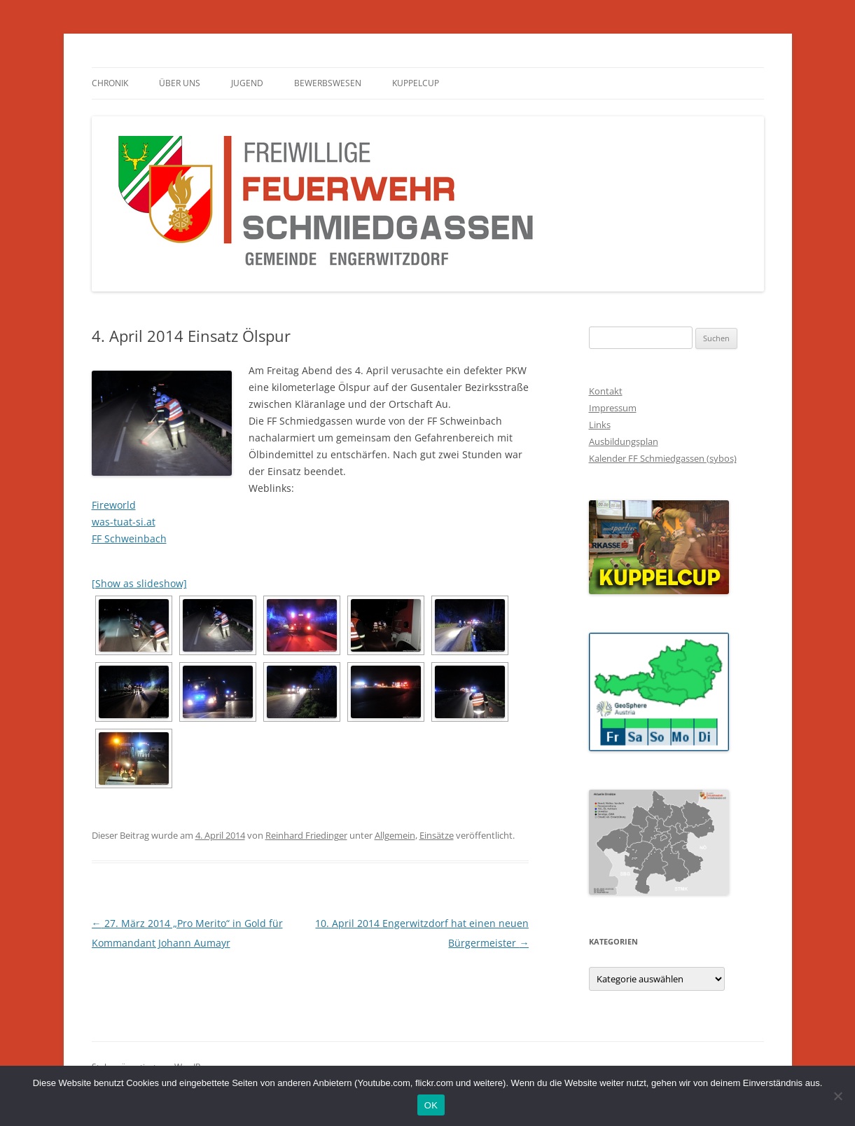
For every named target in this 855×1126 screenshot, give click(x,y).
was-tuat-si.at (123, 521)
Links (600, 424)
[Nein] (837, 1096)
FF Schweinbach (129, 538)
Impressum (613, 407)
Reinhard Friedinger (306, 835)
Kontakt (606, 391)
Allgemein (395, 835)
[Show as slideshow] (139, 583)
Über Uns (179, 83)
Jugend (247, 83)
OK (431, 1105)
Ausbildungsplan (623, 441)
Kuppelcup (415, 83)
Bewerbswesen (327, 83)
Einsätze (436, 835)
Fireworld (114, 504)
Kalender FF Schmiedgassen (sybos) (663, 458)
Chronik (110, 83)
